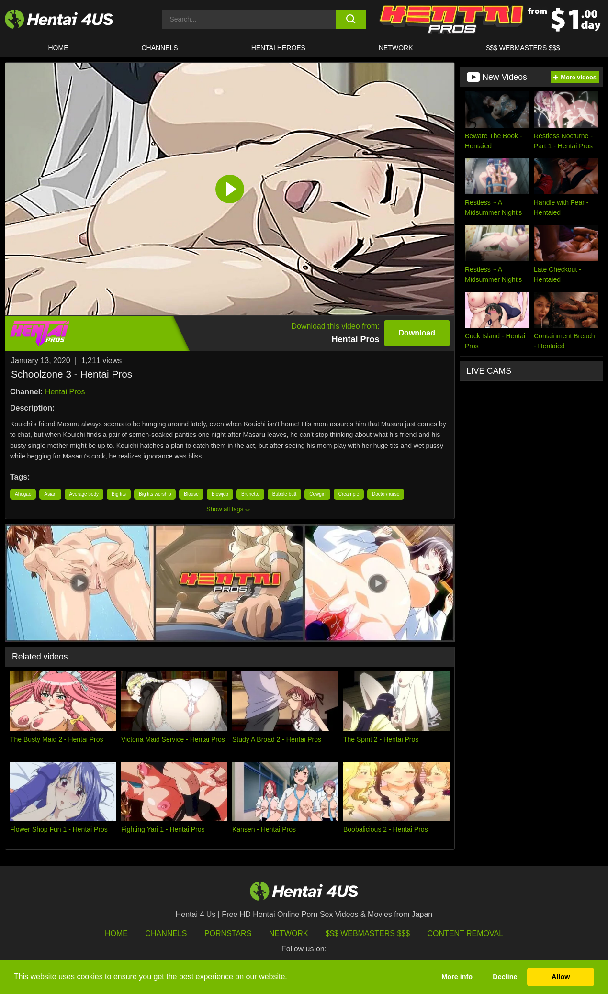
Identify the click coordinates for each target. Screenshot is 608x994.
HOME (58, 48)
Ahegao (23, 494)
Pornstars (227, 933)
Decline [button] (505, 977)
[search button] (351, 19)
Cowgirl (317, 494)
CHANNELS (159, 48)
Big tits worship (155, 494)
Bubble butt (284, 494)
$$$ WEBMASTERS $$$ (523, 48)
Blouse (191, 494)
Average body (84, 494)
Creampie (348, 494)
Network (396, 48)
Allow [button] (561, 977)
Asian (50, 494)
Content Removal (466, 933)
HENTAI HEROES (278, 48)
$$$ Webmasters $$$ (368, 933)
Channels (166, 933)
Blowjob (220, 494)
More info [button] (457, 977)
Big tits (119, 494)
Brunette (250, 494)
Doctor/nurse (385, 494)
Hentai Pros (65, 392)
